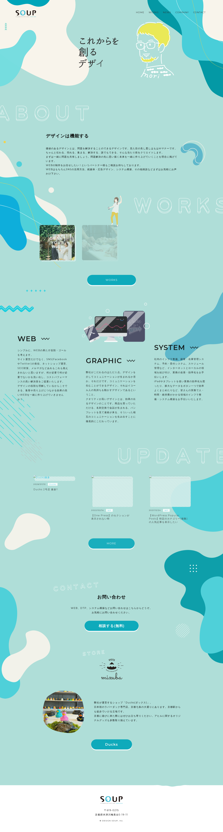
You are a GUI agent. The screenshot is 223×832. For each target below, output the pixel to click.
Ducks (111, 747)
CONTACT (199, 12)
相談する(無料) (112, 628)
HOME (140, 12)
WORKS (154, 12)
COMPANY (182, 12)
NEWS (167, 12)
